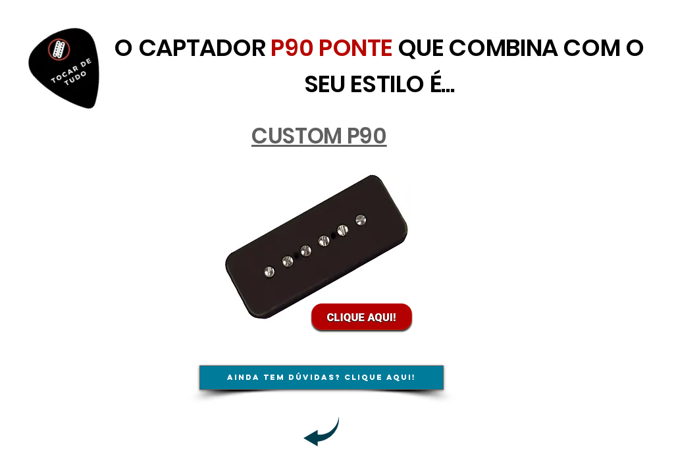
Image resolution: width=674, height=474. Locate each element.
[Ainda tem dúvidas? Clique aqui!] (321, 377)
